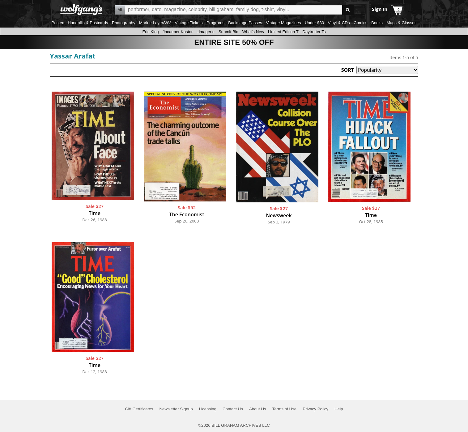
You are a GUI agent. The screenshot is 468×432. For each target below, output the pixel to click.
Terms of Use (284, 409)
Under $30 (314, 22)
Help (338, 409)
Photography (123, 22)
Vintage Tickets (188, 22)
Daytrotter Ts (313, 31)
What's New (253, 31)
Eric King (150, 31)
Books (377, 22)
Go (348, 10)
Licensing (207, 409)
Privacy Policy (315, 409)
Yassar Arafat (73, 56)
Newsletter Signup (176, 409)
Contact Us (233, 409)
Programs (215, 22)
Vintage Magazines (283, 22)
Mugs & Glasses (401, 22)
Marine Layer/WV (155, 22)
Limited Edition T (283, 31)
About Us (257, 409)
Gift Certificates (139, 409)
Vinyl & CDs (339, 22)
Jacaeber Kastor (178, 31)
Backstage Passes (245, 22)
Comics (360, 22)
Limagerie (206, 31)
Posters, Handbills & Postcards (80, 22)
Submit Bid (228, 31)
